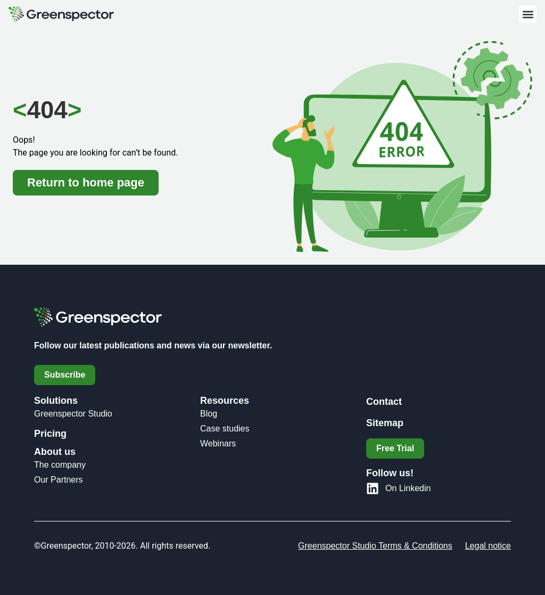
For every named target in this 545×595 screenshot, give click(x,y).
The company (60, 464)
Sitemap (384, 423)
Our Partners (58, 479)
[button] (527, 14)
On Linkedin (408, 488)
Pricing (50, 433)
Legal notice (488, 545)
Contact (384, 401)
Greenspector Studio (73, 413)
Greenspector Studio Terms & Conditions (375, 545)
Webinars (218, 443)
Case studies (225, 428)
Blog (208, 413)
